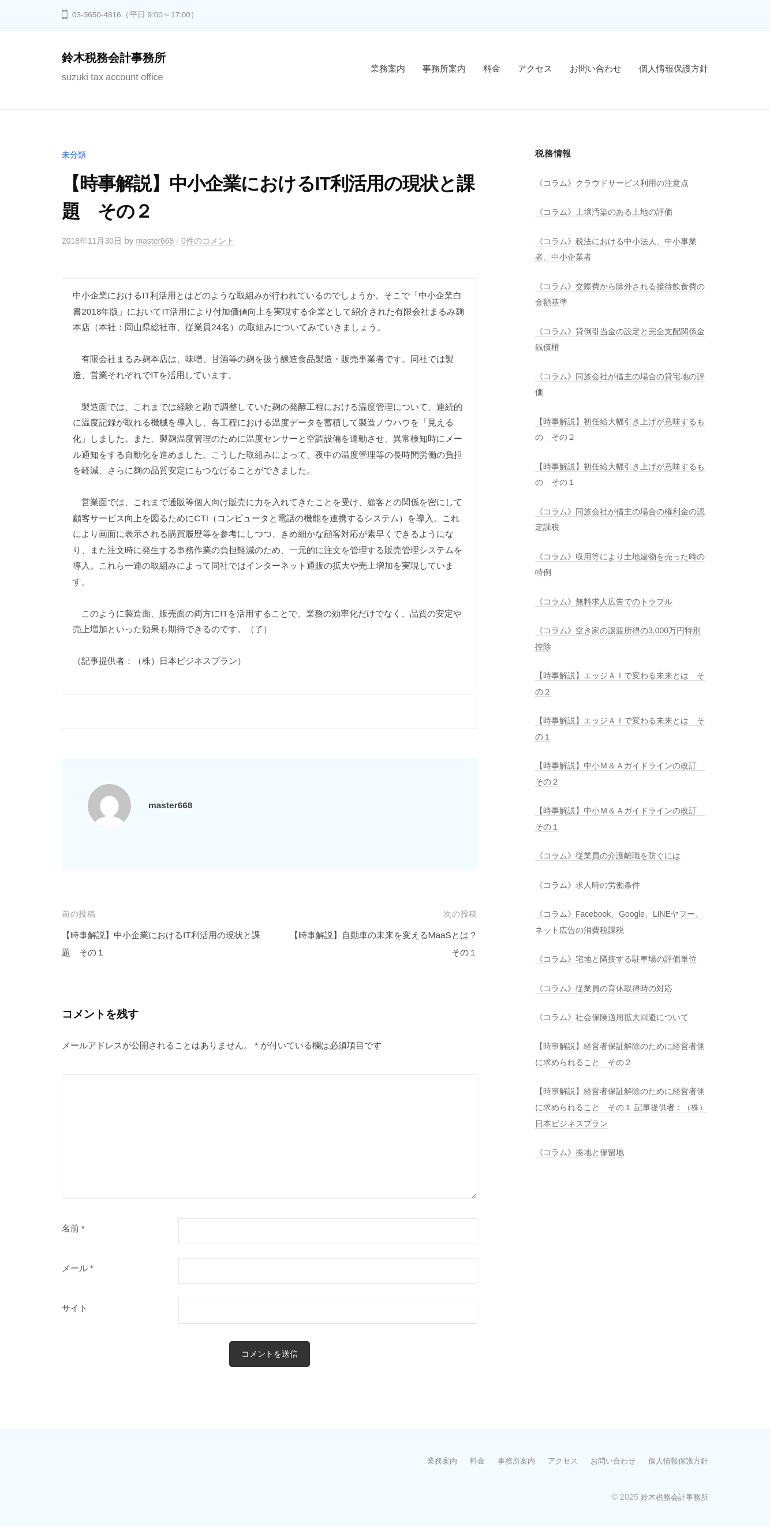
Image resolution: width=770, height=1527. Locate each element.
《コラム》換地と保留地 (582, 1168)
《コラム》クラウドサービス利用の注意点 (617, 183)
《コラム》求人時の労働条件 (591, 885)
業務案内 (388, 68)
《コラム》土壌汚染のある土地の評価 (608, 211)
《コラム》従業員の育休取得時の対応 (608, 1004)
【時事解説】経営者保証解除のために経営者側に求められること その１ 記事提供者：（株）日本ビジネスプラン (617, 1123)
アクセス (535, 68)
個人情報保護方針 (673, 68)
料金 (491, 68)
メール (78, 1268)
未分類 (75, 154)
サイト (75, 1308)
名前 (73, 1228)
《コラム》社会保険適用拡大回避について (617, 1033)
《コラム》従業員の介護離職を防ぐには (613, 855)
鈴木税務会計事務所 (119, 57)
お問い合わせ (596, 68)
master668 (162, 240)
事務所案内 (444, 68)
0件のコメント (219, 240)
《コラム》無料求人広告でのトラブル (608, 601)
